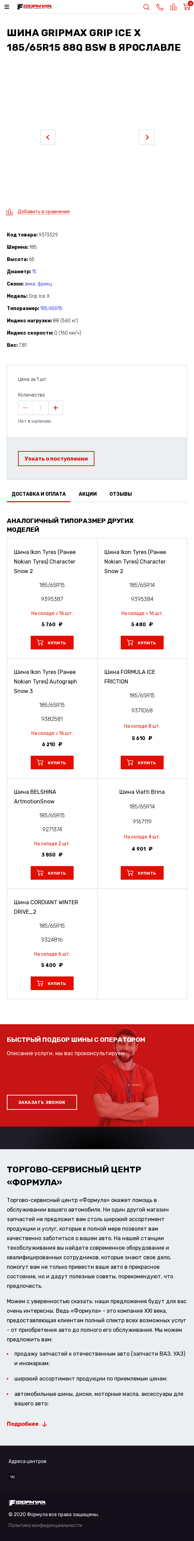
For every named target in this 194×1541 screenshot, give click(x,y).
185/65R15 (51, 308)
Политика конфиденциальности (45, 1525)
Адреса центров (27, 1461)
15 (34, 272)
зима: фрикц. (39, 284)
